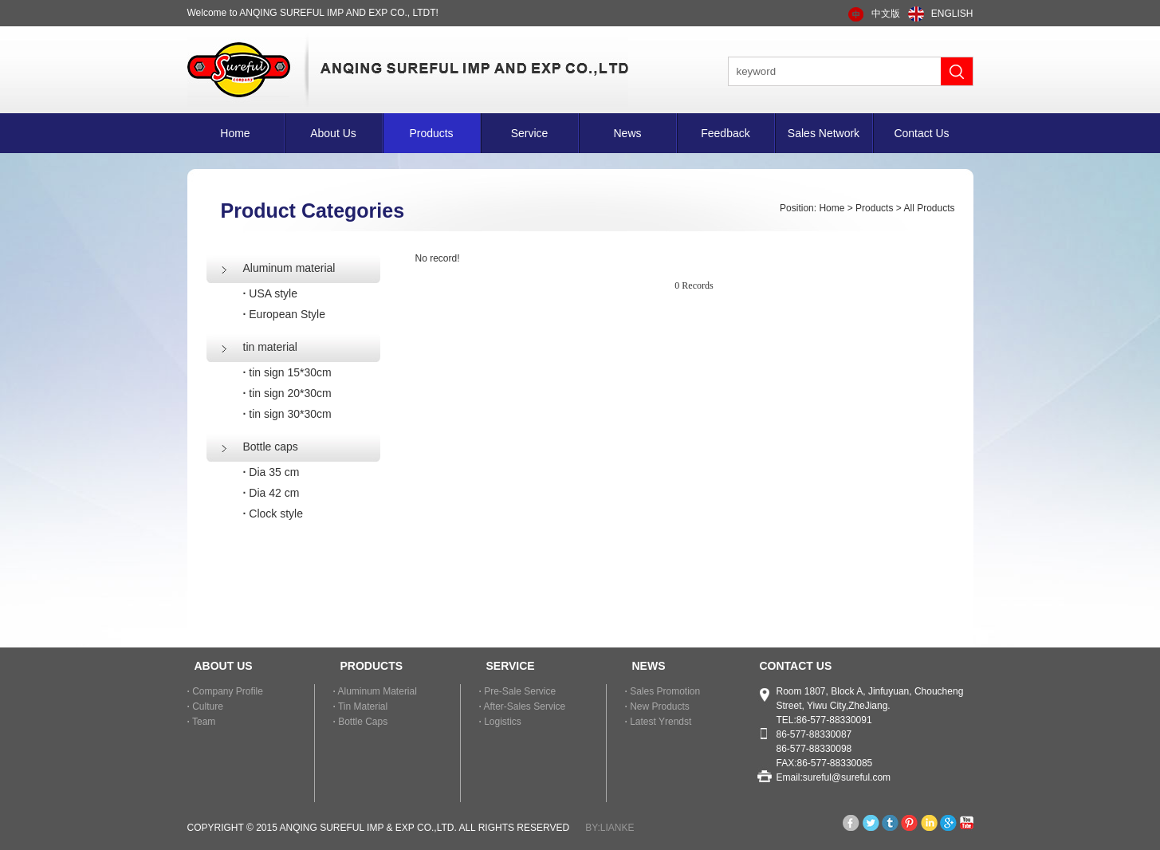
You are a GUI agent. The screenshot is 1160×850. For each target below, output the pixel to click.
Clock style (273, 513)
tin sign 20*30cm (287, 393)
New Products (657, 706)
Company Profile (225, 691)
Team (201, 721)
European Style (284, 314)
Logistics (500, 721)
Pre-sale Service (517, 691)
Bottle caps (270, 446)
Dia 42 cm (271, 492)
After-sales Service (522, 706)
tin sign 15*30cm (287, 372)
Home (235, 133)
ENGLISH (952, 13)
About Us (333, 133)
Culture (205, 706)
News (627, 133)
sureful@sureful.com (847, 777)
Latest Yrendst (658, 721)
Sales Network (823, 133)
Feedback (725, 133)
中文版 (885, 13)
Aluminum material (289, 268)
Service (530, 133)
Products (431, 133)
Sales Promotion (663, 691)
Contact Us (921, 133)
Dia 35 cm (271, 472)
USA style (270, 293)
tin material (270, 346)
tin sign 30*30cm (287, 413)
